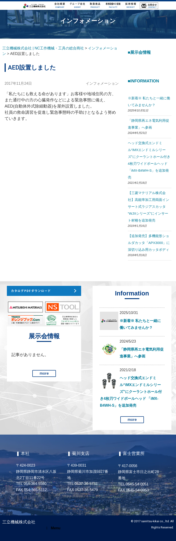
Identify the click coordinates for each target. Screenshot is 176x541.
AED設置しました (32, 67)
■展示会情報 (139, 52)
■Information (143, 81)
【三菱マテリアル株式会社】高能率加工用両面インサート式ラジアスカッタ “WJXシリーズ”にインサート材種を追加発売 (148, 206)
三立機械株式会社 (18, 521)
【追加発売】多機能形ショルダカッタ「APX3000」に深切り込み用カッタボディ (149, 243)
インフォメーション (102, 83)
